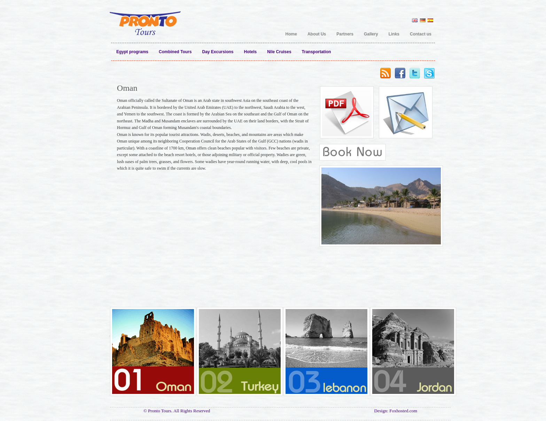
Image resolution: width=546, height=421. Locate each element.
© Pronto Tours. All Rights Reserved (176, 410)
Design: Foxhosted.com (396, 410)
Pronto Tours (145, 18)
